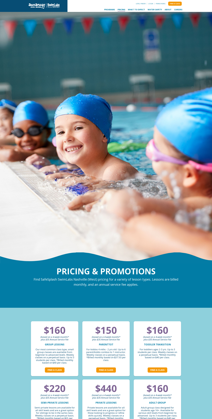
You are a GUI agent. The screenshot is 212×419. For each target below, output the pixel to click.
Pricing (121, 9)
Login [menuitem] (150, 4)
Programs (109, 9)
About (168, 9)
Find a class (55, 370)
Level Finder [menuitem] (141, 4)
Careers (178, 9)
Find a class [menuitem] (175, 4)
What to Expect (136, 9)
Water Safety (155, 9)
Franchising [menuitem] (160, 4)
